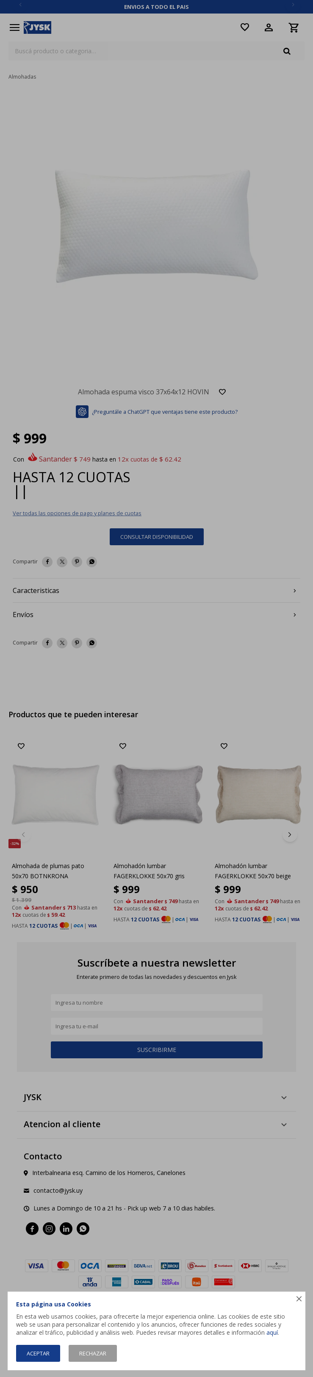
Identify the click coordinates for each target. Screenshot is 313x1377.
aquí (272, 1332)
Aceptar (38, 1353)
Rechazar (92, 1353)
